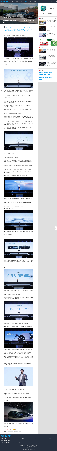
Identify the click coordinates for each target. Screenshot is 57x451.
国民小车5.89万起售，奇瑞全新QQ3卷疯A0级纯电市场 (51, 21)
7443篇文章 (50, 13)
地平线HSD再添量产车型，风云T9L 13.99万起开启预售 (51, 34)
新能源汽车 (41, 77)
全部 (55, 18)
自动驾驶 (41, 72)
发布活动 (50, 438)
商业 (21, 1)
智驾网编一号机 (52, 8)
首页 (12, 1)
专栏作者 (44, 13)
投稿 (35, 438)
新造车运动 (46, 72)
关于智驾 (22, 438)
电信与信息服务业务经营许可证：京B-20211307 (28, 449)
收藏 (5, 429)
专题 (35, 1)
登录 (56, 1)
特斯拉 (51, 72)
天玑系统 (15, 431)
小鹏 (20, 431)
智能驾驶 (10, 431)
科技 (26, 1)
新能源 (46, 77)
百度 (40, 79)
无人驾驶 (50, 77)
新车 (17, 1)
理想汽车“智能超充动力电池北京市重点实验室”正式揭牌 (51, 56)
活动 (39, 1)
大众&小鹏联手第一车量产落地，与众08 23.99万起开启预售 (51, 27)
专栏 (30, 1)
